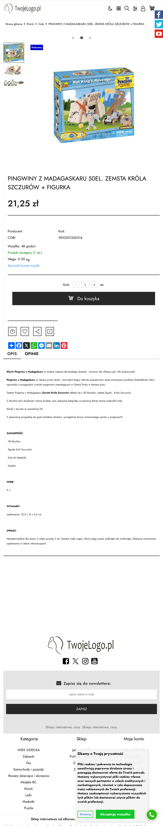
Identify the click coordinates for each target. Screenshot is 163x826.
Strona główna (13, 24)
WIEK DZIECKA (29, 750)
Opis (12, 354)
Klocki (30, 24)
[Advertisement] (82, 597)
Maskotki (29, 802)
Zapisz (81, 709)
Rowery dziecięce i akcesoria (28, 776)
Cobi (41, 24)
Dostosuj (85, 814)
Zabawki (28, 756)
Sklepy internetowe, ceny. (100, 727)
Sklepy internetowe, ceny (62, 727)
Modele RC (28, 782)
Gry (28, 763)
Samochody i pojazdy (28, 769)
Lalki (28, 795)
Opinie (32, 354)
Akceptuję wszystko (115, 814)
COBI (11, 237)
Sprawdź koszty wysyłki (24, 265)
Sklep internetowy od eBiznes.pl (54, 819)
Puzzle (28, 808)
